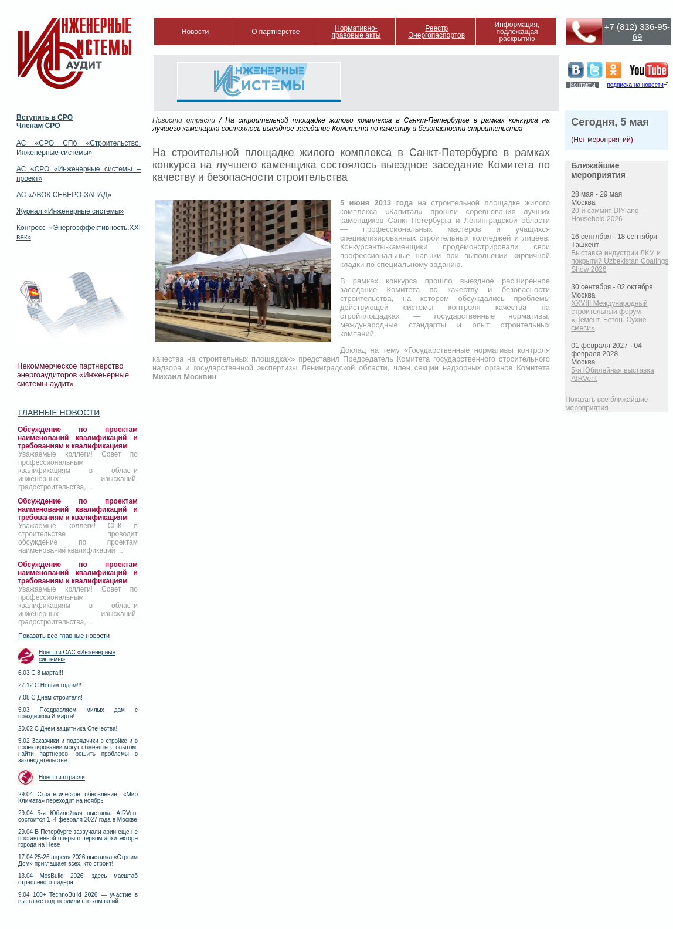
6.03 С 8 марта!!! (40, 673)
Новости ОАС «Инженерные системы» (77, 656)
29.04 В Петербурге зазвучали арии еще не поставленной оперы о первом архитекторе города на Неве (78, 838)
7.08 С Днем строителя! (50, 697)
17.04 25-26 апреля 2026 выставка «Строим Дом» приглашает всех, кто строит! (78, 860)
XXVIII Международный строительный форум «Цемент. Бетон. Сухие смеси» (609, 315)
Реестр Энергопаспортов (436, 31)
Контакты (582, 85)
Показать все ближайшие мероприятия (606, 404)
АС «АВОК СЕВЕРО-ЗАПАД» (63, 195)
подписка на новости (635, 85)
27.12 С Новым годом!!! (49, 685)
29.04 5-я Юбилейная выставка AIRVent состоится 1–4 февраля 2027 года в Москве (78, 816)
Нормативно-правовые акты (356, 31)
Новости (195, 32)
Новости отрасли (62, 777)
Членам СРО (38, 125)
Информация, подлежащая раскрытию (517, 32)
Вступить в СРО (44, 117)
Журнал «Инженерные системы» (70, 211)
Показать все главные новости (64, 635)
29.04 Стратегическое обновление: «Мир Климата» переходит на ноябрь (78, 797)
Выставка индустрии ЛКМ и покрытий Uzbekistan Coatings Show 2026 (619, 261)
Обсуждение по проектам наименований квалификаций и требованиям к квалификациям (78, 437)
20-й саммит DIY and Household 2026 (604, 215)
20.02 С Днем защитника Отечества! (67, 728)
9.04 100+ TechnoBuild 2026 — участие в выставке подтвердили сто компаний (78, 897)
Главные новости (59, 412)
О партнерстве (275, 32)
